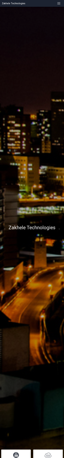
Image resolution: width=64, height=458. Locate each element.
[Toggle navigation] (59, 3)
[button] (5, 229)
